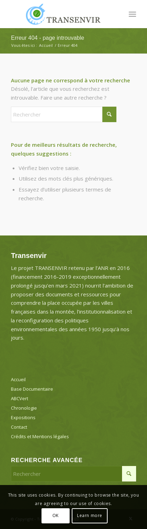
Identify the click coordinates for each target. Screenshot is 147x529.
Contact (19, 427)
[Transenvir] (61, 14)
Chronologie (24, 408)
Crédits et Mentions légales (40, 436)
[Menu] (132, 14)
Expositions (23, 417)
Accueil (18, 379)
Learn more (89, 515)
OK (55, 515)
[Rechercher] (63, 114)
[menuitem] (132, 14)
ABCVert (19, 398)
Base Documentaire (32, 389)
